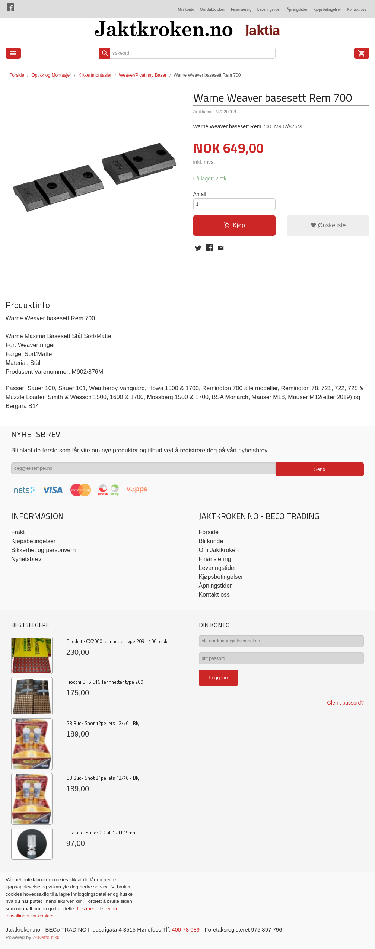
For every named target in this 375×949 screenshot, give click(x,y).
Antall (199, 195)
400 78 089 (198, 930)
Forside (16, 75)
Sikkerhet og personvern (43, 550)
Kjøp (234, 228)
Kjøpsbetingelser (327, 9)
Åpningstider (297, 9)
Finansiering (241, 9)
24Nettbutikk (45, 938)
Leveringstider (269, 9)
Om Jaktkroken (212, 9)
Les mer (86, 908)
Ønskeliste (328, 228)
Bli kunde (211, 541)
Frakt (18, 532)
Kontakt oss (356, 9)
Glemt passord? (345, 708)
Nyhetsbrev (26, 559)
